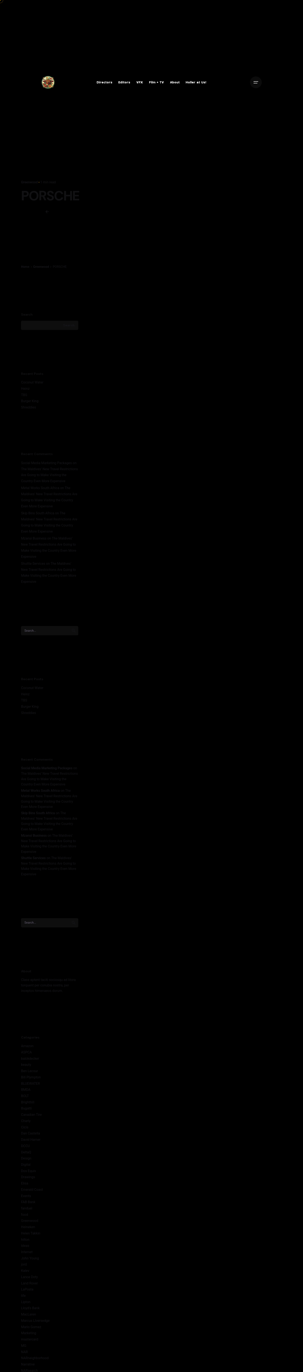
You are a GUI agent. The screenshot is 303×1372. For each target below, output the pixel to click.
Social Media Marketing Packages (46, 463)
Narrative (28, 1364)
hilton (25, 1240)
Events (26, 1196)
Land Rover (29, 1283)
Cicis (24, 1127)
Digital (26, 1165)
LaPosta (27, 1289)
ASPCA (26, 1052)
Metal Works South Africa (40, 488)
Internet (27, 1252)
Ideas (25, 1246)
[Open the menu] (256, 82)
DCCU (25, 1146)
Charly (26, 1121)
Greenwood (29, 182)
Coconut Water (32, 382)
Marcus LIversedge (35, 1321)
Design (26, 1158)
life (23, 1296)
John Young (30, 1258)
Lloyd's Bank (30, 1308)
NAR (24, 1352)
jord (24, 1264)
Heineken (28, 1227)
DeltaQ (26, 1152)
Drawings (28, 1177)
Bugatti (26, 1108)
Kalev (25, 1271)
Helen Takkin (30, 1233)
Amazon (27, 1046)
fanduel (26, 1208)
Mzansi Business (34, 538)
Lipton (26, 1302)
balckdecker (30, 1059)
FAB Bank (28, 1202)
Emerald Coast (32, 1190)
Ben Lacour (29, 1071)
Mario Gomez (31, 1327)
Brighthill (27, 1102)
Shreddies (28, 407)
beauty (26, 1065)
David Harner (30, 1140)
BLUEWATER (30, 1084)
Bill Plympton (31, 1077)
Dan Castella (30, 1133)
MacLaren (28, 1314)
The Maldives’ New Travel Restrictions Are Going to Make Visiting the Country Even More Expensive (49, 475)
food (24, 1215)
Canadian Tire (31, 1115)
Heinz (25, 389)
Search (27, 314)
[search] (73, 630)
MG (23, 1346)
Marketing (28, 1333)
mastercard (29, 1339)
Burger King (30, 401)
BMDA (26, 1090)
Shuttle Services (33, 564)
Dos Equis (28, 1171)
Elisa (24, 1183)
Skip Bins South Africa (37, 513)
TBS (24, 395)
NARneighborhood (35, 1358)
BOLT (25, 1096)
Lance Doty (29, 1277)
